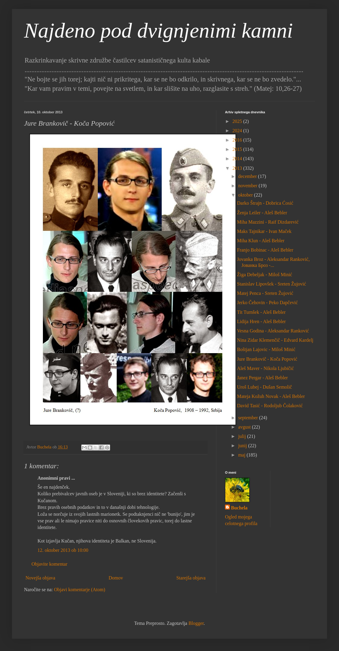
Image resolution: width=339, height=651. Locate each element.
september (248, 417)
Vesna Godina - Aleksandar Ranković (273, 330)
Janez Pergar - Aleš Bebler (262, 377)
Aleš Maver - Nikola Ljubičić (265, 368)
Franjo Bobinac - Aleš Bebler (265, 249)
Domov (116, 577)
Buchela (239, 507)
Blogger (196, 623)
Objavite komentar (50, 564)
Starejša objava (191, 577)
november (248, 185)
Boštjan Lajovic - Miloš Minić (266, 349)
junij (243, 445)
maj (242, 454)
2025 (237, 121)
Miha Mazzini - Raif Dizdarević (267, 222)
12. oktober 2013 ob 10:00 (63, 550)
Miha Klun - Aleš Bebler (260, 240)
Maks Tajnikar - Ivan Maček (264, 231)
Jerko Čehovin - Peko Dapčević (267, 302)
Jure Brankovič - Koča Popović (267, 359)
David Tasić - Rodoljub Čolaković (270, 405)
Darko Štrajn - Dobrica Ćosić (265, 203)
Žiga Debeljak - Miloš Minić (264, 274)
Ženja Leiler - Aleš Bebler (262, 212)
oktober (246, 194)
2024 (237, 130)
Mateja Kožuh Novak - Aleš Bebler (271, 396)
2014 (237, 158)
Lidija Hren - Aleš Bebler (261, 321)
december (248, 176)
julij (242, 436)
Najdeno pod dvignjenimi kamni (158, 30)
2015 (237, 149)
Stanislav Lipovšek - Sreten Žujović (271, 283)
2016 (237, 139)
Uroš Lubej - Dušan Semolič (264, 387)
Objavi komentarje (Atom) (79, 589)
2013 (237, 168)
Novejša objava (40, 577)
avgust (245, 426)
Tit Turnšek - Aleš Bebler (261, 312)
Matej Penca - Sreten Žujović (265, 293)
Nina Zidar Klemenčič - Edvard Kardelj (275, 340)
